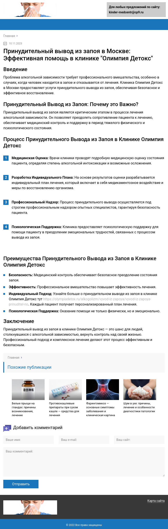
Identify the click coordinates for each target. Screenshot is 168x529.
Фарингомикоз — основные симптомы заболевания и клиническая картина (100, 409)
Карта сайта (156, 501)
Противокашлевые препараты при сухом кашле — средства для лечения (64, 409)
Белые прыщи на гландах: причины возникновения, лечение (24, 409)
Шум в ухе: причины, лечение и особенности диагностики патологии (139, 407)
